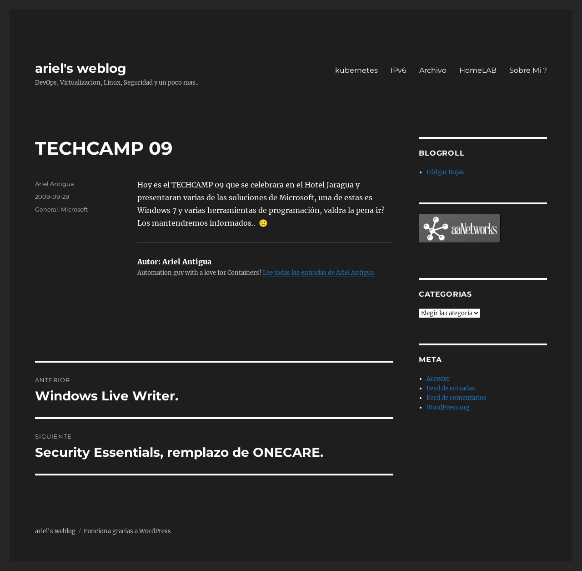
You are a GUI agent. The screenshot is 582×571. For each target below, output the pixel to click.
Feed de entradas (450, 388)
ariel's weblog (80, 68)
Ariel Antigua (54, 183)
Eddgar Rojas (445, 172)
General (46, 209)
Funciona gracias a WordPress (127, 531)
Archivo (433, 70)
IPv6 (398, 70)
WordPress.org (448, 407)
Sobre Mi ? (528, 70)
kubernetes (356, 70)
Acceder (438, 379)
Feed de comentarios (456, 398)
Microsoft (74, 209)
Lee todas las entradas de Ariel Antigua (318, 273)
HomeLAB (478, 70)
